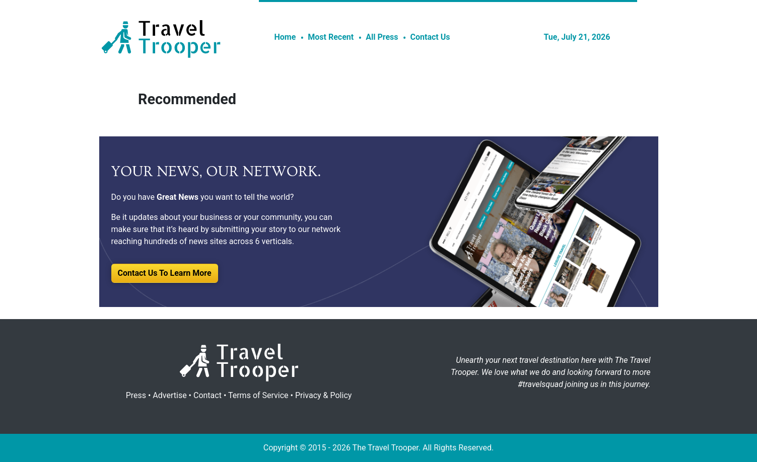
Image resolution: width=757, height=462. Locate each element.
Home (285, 37)
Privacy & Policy (323, 395)
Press (136, 395)
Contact (207, 395)
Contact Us (430, 37)
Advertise (169, 395)
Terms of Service (258, 395)
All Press (382, 37)
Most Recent (331, 37)
